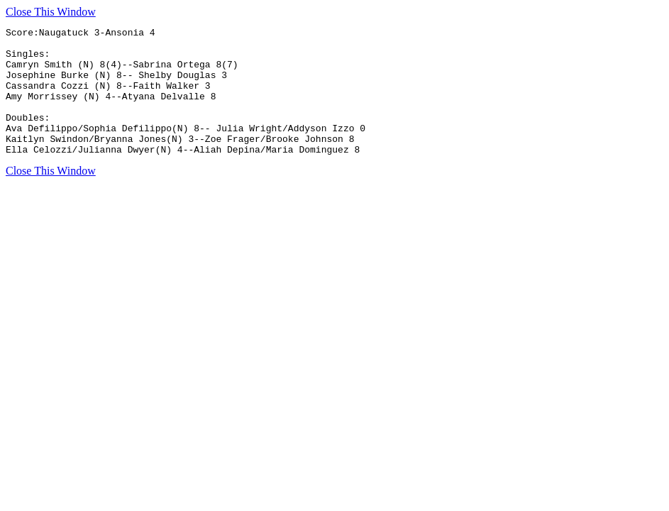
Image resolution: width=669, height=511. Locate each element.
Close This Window (51, 12)
